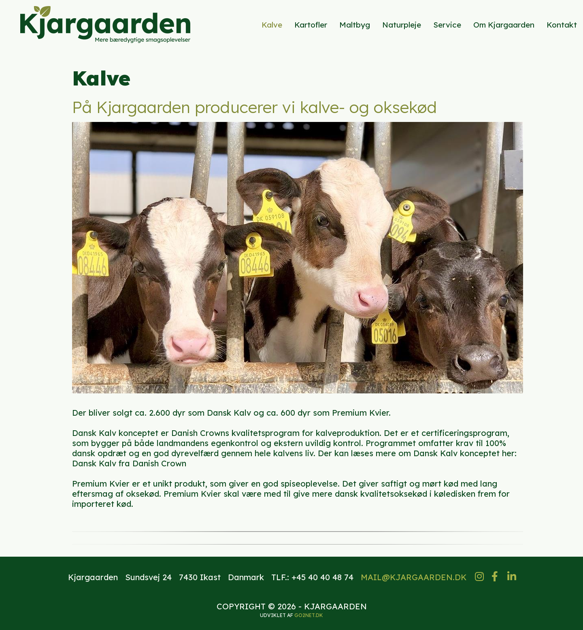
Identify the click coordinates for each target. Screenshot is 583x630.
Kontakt (562, 25)
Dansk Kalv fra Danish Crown (129, 463)
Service (447, 25)
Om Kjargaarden (503, 25)
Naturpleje (401, 25)
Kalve (272, 25)
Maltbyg (354, 25)
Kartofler (310, 25)
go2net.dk (308, 615)
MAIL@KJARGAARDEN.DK (414, 577)
